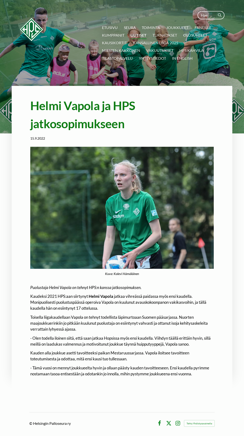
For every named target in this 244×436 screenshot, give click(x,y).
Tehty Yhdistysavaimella (199, 423)
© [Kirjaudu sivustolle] (31, 423)
